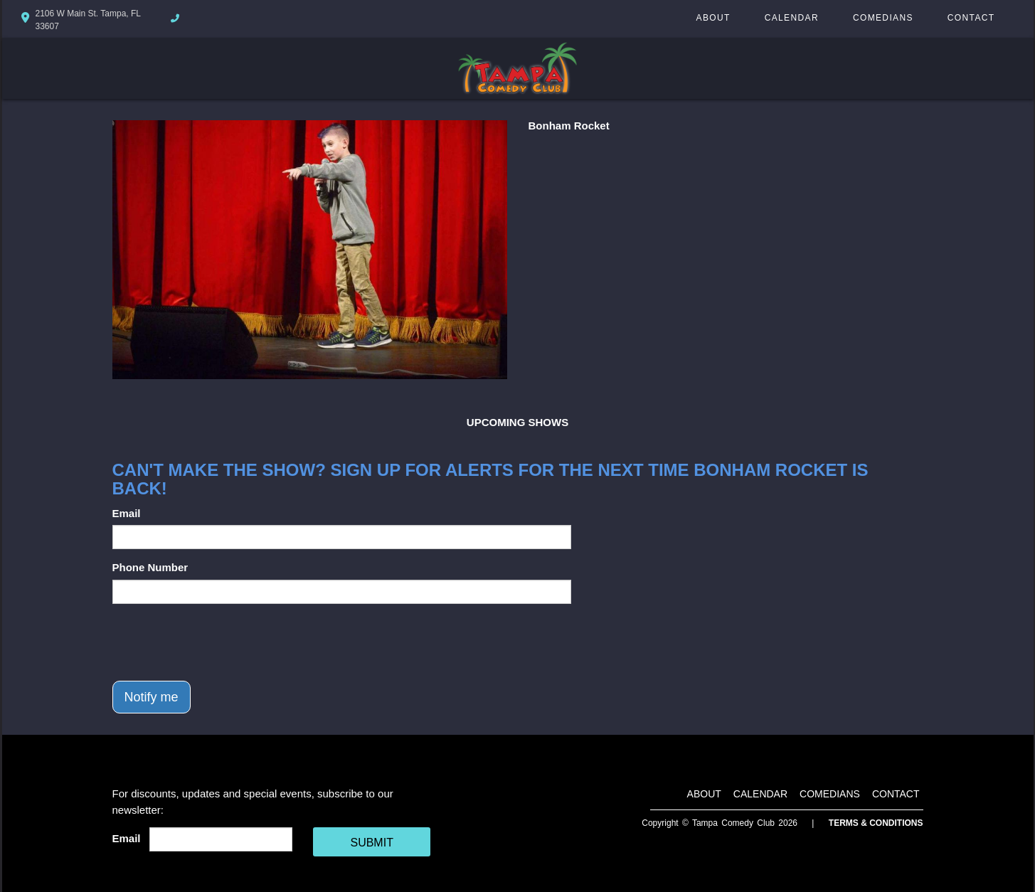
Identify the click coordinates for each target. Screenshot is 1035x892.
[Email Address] (220, 839)
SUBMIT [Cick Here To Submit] (371, 843)
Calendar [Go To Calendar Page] (792, 18)
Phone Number (150, 567)
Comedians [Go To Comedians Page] (883, 18)
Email (126, 513)
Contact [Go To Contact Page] (971, 18)
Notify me (151, 697)
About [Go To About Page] (713, 18)
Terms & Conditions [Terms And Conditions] (876, 823)
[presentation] (220, 642)
